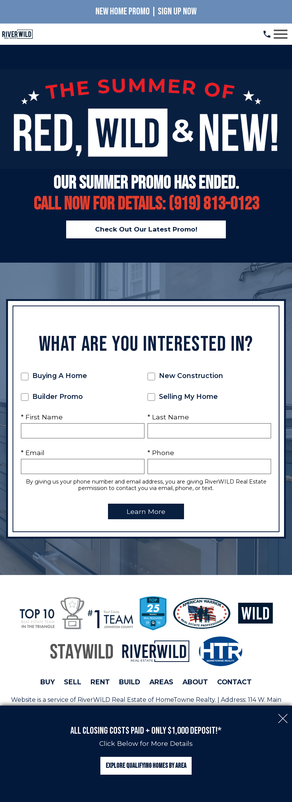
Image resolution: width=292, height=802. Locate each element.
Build (129, 682)
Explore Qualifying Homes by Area (146, 766)
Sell (72, 682)
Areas (161, 682)
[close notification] (282, 713)
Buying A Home (54, 376)
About (195, 682)
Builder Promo (52, 396)
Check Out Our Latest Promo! (146, 229)
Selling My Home (183, 396)
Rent (100, 682)
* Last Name (168, 417)
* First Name (42, 417)
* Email (32, 453)
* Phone (161, 453)
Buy (47, 682)
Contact (234, 682)
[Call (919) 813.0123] (266, 34)
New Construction (185, 376)
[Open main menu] (280, 34)
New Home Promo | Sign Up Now (146, 11)
